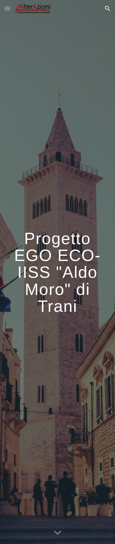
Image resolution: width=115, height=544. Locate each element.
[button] (7, 8)
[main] (57, 272)
